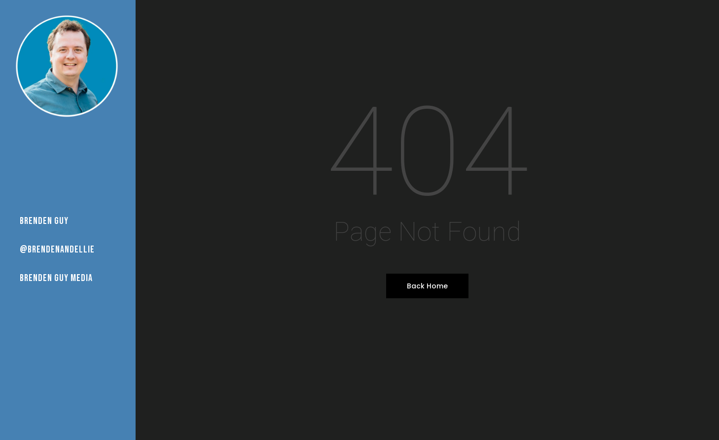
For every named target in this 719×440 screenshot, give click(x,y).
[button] (700, 5)
